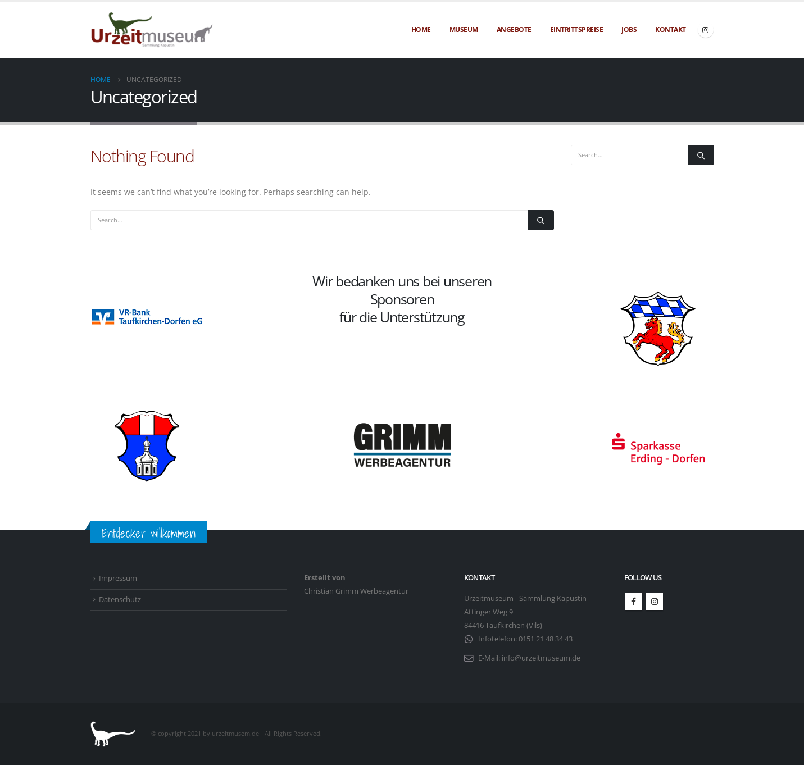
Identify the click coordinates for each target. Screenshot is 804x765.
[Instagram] (706, 30)
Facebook (633, 601)
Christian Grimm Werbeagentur (356, 591)
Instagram (654, 601)
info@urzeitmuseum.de (541, 658)
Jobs (629, 29)
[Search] (540, 220)
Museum (463, 29)
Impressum (118, 578)
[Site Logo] (152, 30)
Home (421, 29)
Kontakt (670, 29)
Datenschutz (120, 599)
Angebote (514, 29)
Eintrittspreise (576, 29)
